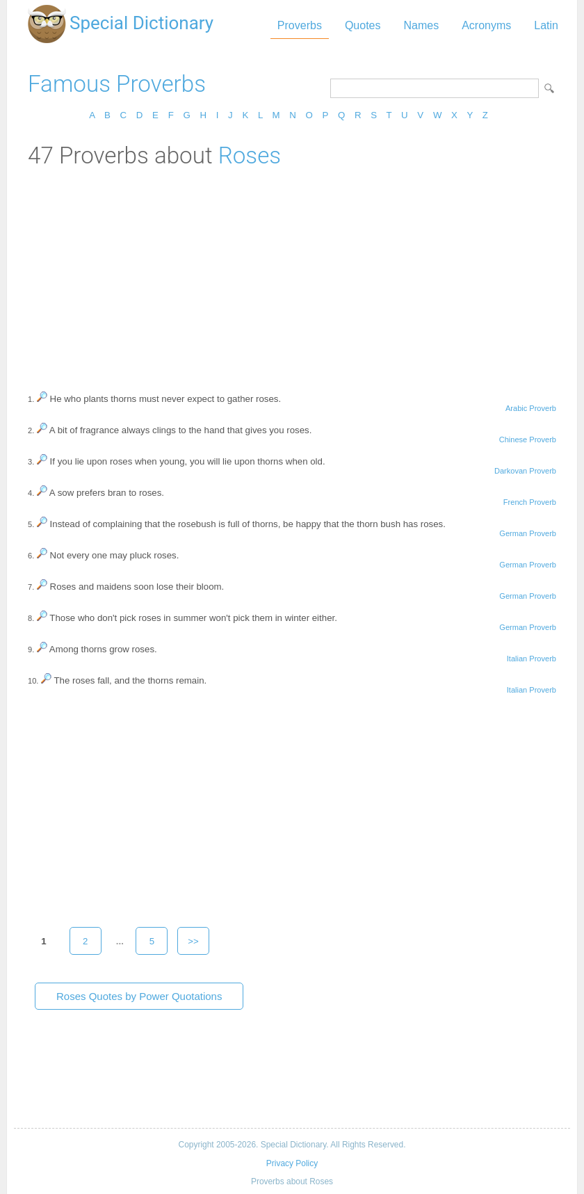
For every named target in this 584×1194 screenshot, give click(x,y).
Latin (546, 25)
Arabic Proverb (530, 408)
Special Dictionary (141, 23)
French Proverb (529, 502)
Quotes (363, 25)
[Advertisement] (292, 273)
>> (193, 941)
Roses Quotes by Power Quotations (139, 996)
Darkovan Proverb (525, 471)
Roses (249, 155)
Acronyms (486, 25)
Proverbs (299, 25)
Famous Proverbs (117, 83)
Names (421, 25)
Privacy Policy (292, 1163)
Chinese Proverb (527, 439)
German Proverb (527, 533)
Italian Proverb (531, 658)
